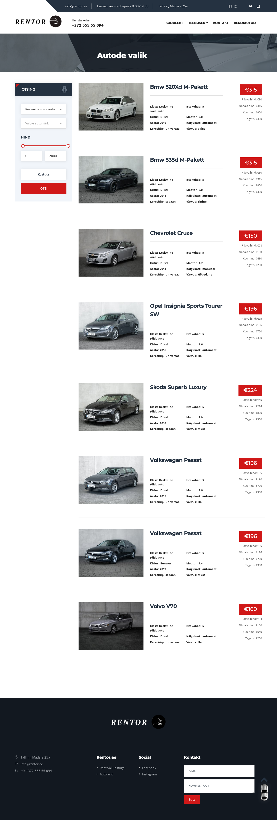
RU (251, 6)
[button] (43, 109)
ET (258, 6)
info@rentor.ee (76, 6)
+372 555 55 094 (88, 25)
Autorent (106, 774)
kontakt (221, 23)
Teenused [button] (196, 23)
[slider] (22, 146)
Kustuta (43, 174)
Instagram (149, 774)
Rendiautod (245, 23)
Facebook (149, 768)
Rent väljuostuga (112, 768)
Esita (191, 799)
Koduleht (174, 23)
